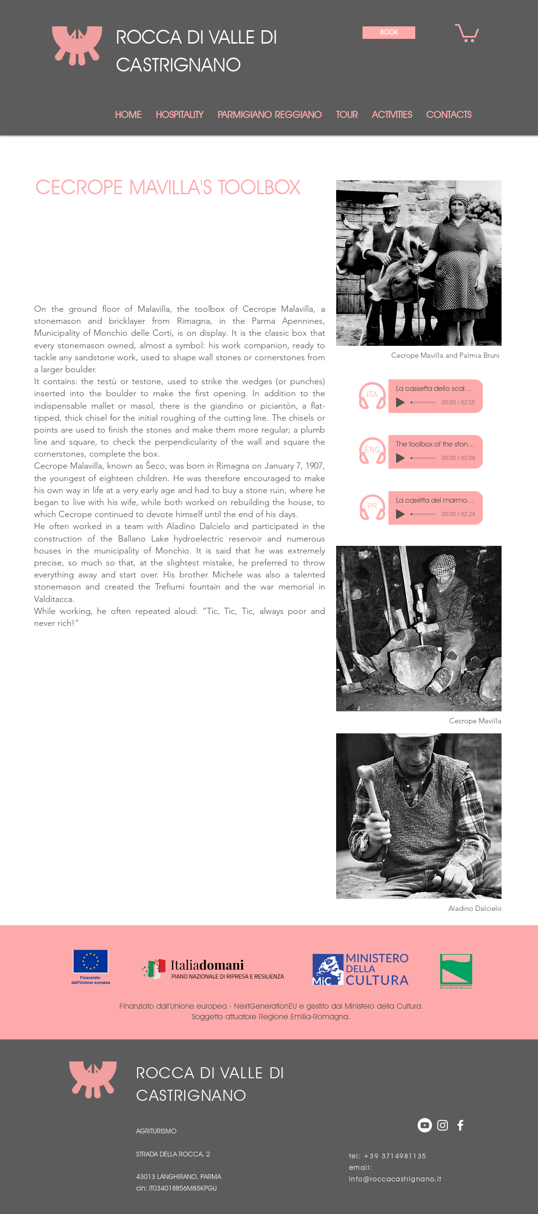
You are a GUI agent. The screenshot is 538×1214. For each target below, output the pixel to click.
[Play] (400, 402)
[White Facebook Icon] (460, 1125)
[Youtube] (425, 1125)
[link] (467, 32)
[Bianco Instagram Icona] (442, 1125)
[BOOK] (389, 32)
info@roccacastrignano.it (395, 1179)
